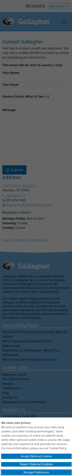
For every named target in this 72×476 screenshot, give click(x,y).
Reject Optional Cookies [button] (36, 464)
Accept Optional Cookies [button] (36, 456)
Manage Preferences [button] (36, 472)
